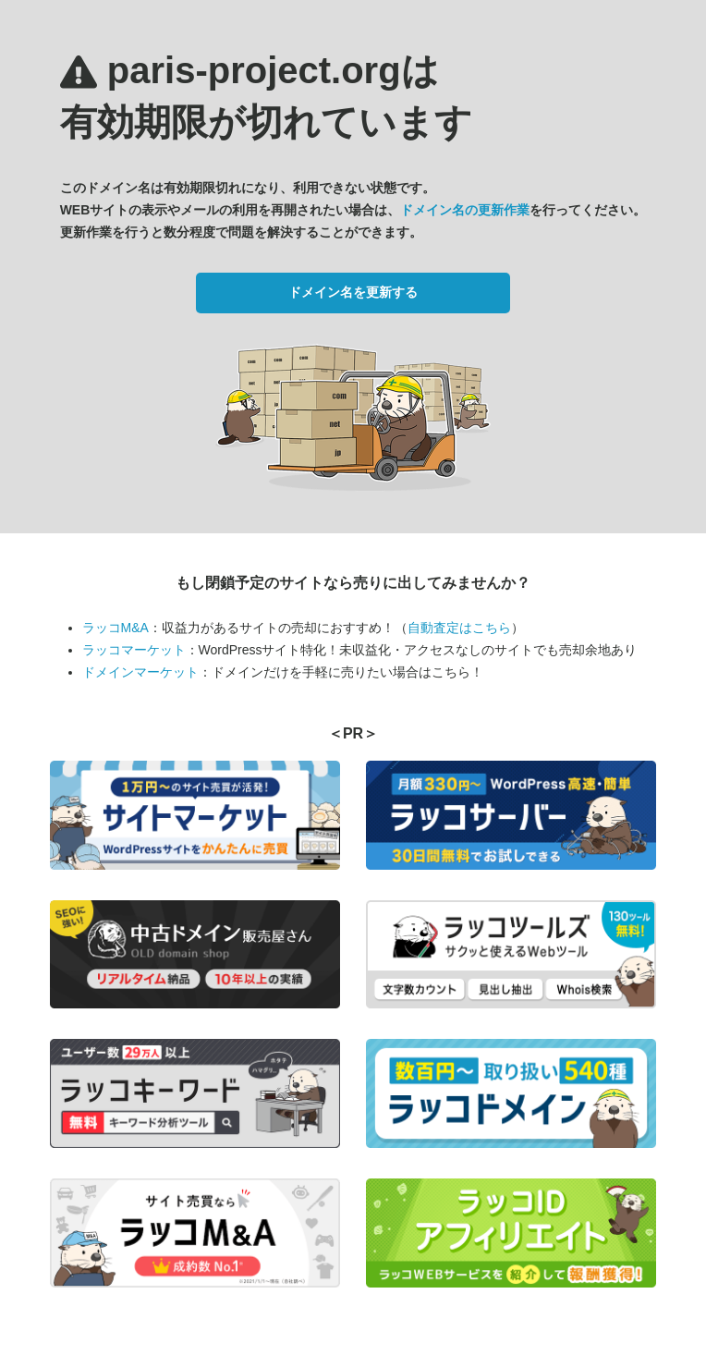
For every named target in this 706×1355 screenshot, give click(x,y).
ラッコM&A (115, 627)
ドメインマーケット (140, 672)
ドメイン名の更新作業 (465, 209)
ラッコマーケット (134, 649)
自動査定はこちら (459, 627)
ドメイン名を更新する (353, 292)
